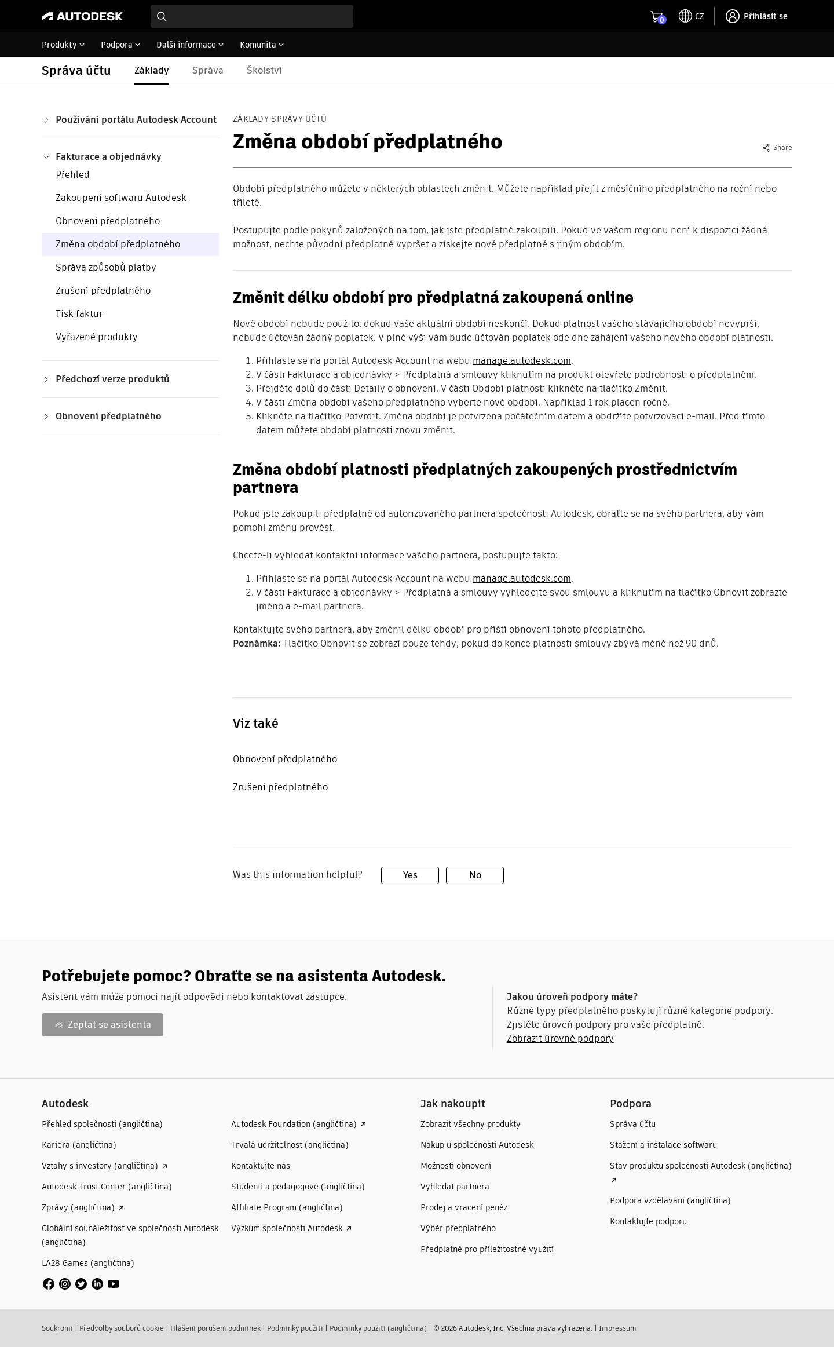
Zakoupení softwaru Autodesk (121, 198)
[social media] (81, 1284)
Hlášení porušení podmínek (215, 1328)
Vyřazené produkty (97, 337)
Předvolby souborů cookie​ (121, 1328)
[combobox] (252, 16)
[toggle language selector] (691, 16)
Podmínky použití (295, 1328)
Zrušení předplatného (103, 290)
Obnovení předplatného (108, 221)
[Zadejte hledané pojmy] (252, 16)
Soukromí (57, 1328)
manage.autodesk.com (522, 360)
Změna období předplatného (118, 244)
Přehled (73, 174)
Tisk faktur (79, 313)
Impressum (618, 1328)
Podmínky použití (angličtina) (378, 1328)
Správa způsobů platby (106, 267)
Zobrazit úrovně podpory (560, 1038)
